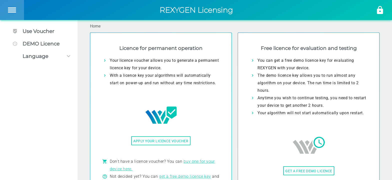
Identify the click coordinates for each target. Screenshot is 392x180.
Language (35, 56)
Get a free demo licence (308, 171)
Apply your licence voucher (160, 141)
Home (95, 26)
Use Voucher (33, 31)
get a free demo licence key (185, 176)
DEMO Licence (36, 44)
